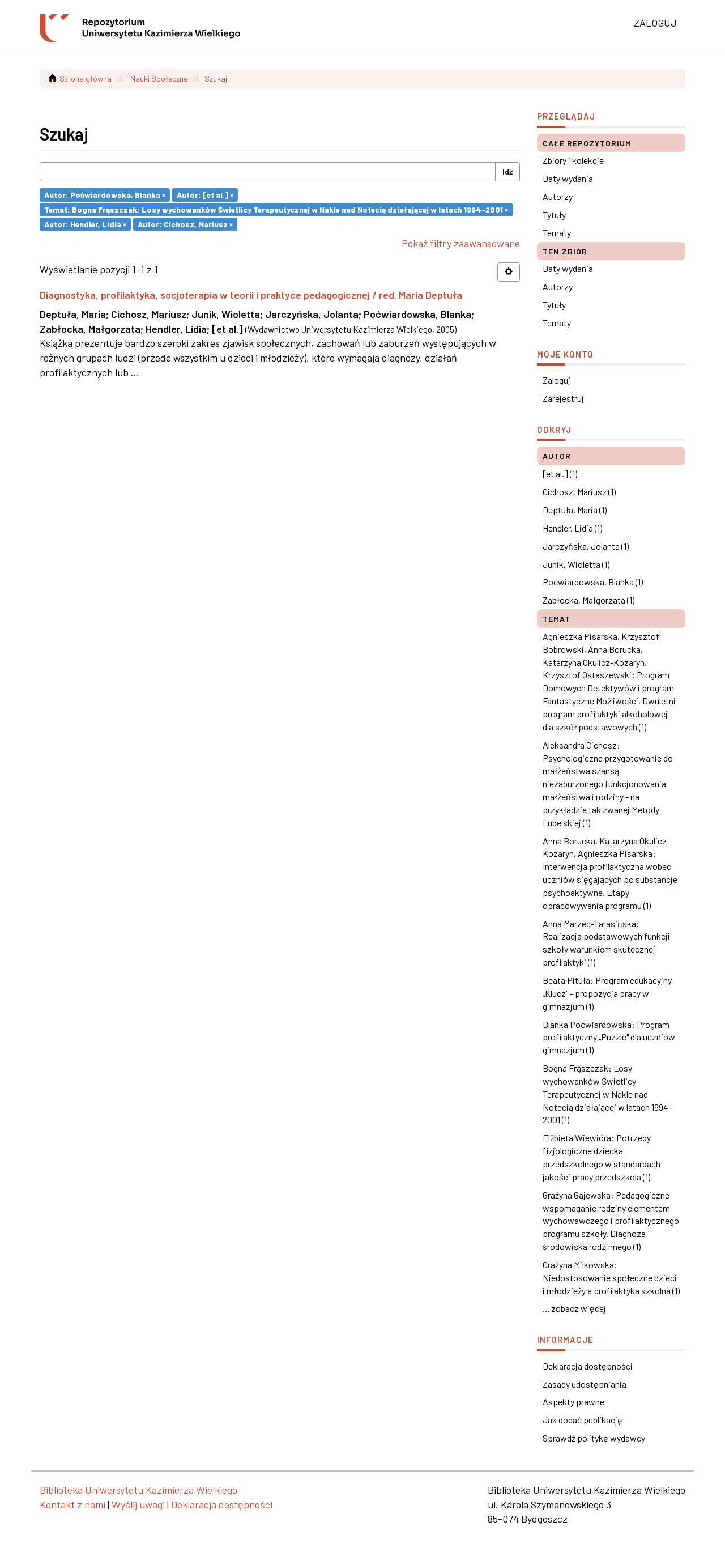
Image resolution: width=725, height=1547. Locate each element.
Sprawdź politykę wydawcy (594, 1438)
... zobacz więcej (574, 1308)
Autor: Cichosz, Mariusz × (185, 223)
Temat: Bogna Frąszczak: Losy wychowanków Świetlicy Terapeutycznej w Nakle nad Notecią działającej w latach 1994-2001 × (276, 209)
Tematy (557, 232)
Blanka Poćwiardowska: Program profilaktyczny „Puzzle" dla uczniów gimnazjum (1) (609, 1037)
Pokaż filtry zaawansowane (461, 243)
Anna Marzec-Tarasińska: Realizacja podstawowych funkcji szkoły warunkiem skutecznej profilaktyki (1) (606, 943)
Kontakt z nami (72, 1504)
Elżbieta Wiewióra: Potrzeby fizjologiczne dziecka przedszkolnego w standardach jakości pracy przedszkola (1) (601, 1157)
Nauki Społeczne (158, 78)
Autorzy (558, 196)
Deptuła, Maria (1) (575, 509)
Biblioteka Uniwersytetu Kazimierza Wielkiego (138, 1490)
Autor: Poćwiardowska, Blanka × (104, 194)
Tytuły (554, 214)
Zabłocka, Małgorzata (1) (588, 599)
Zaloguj (556, 380)
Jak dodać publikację (582, 1419)
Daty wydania (568, 178)
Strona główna (85, 78)
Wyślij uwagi (138, 1504)
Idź (507, 171)
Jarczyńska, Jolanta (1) (586, 546)
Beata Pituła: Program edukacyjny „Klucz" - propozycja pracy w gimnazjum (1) (607, 993)
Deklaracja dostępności (588, 1366)
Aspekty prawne (573, 1401)
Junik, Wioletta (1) (576, 564)
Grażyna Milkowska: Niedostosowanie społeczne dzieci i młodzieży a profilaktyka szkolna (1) (611, 1277)
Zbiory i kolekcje (573, 160)
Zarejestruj (563, 398)
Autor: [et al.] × (205, 194)
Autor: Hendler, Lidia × (85, 223)
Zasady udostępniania (584, 1384)
